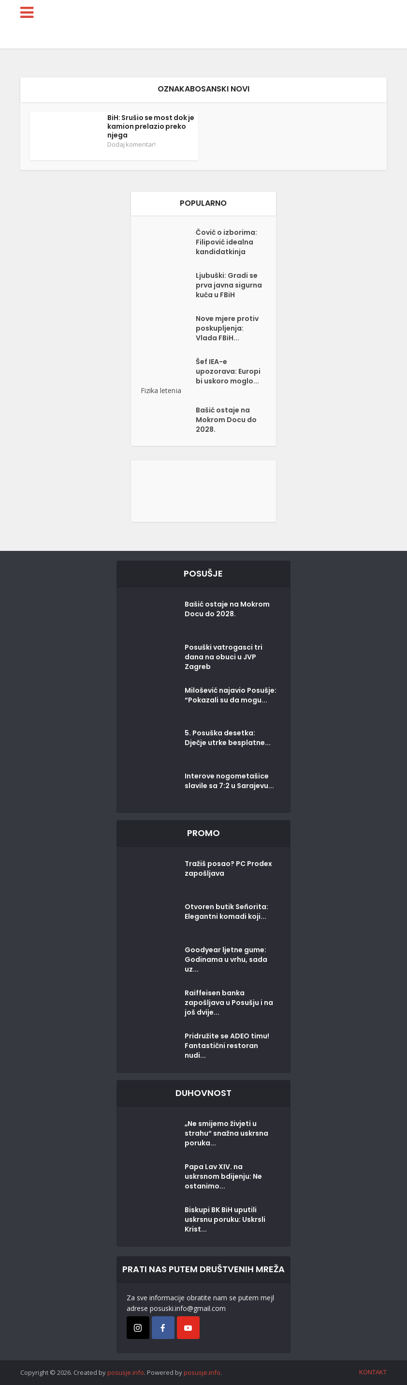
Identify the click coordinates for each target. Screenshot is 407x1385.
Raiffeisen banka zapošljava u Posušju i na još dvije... (229, 1002)
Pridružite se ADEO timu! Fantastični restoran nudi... (227, 1045)
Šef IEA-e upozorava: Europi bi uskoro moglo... (228, 371)
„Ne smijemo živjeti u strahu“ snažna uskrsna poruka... (226, 1133)
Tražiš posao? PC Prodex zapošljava (228, 868)
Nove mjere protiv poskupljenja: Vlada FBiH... (227, 328)
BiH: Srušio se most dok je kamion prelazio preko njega (150, 126)
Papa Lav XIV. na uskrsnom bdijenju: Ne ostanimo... (223, 1176)
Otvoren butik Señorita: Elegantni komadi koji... (226, 911)
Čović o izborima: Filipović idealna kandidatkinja (226, 242)
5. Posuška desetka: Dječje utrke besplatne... (228, 737)
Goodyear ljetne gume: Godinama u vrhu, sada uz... (226, 959)
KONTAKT (373, 1372)
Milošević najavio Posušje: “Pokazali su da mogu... (230, 695)
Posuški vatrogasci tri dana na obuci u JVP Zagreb (223, 656)
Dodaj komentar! (131, 144)
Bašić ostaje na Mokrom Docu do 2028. (226, 419)
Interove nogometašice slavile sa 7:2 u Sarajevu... (229, 781)
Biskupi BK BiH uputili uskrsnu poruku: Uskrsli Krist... (225, 1219)
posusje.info (125, 1372)
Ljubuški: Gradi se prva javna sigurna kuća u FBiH (229, 285)
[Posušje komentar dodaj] (203, 490)
